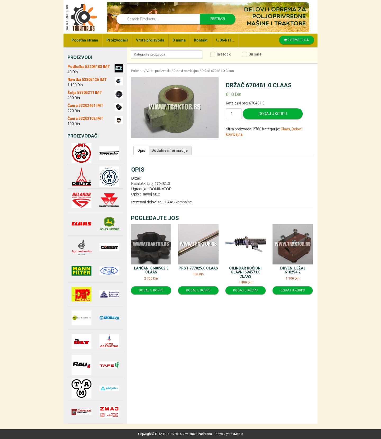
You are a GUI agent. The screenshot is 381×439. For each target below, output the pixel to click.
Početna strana (84, 40)
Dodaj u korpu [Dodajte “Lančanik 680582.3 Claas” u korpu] (151, 290)
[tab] (141, 150)
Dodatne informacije (169, 150)
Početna (137, 71)
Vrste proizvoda (150, 40)
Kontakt (201, 40)
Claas (285, 129)
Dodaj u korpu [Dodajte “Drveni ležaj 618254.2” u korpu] (292, 290)
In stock (224, 54)
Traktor (81, 17)
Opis (141, 150)
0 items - (296, 40)
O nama (179, 40)
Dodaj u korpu (273, 114)
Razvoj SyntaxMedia (228, 434)
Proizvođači (117, 40)
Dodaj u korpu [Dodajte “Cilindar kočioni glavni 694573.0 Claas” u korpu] (245, 290)
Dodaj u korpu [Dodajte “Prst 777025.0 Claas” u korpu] (198, 290)
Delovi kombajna (186, 71)
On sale (254, 54)
